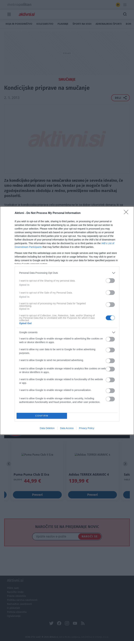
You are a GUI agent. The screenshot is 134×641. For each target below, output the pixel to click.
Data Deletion (47, 428)
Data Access (67, 428)
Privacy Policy (86, 428)
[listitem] (67, 273)
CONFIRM (41, 415)
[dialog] (67, 320)
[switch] (110, 280)
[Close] (127, 213)
